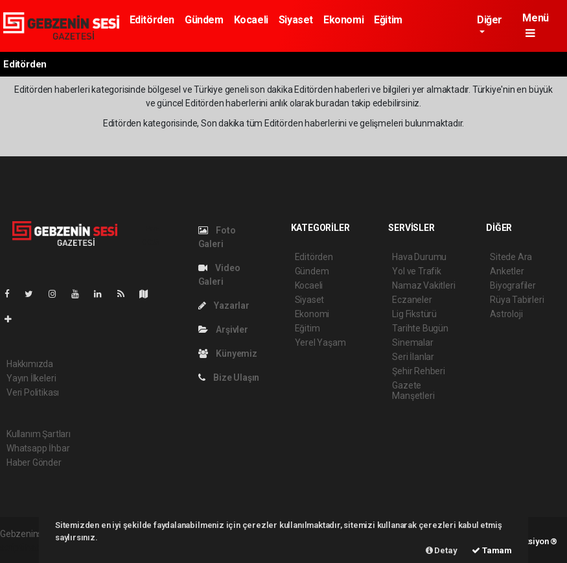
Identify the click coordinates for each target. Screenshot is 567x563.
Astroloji (506, 314)
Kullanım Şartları (38, 434)
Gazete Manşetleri (413, 390)
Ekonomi (343, 20)
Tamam (492, 550)
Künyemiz (227, 353)
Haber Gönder (34, 462)
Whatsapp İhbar (37, 448)
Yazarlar (223, 305)
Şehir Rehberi (418, 371)
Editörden (152, 20)
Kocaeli (251, 20)
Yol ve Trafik (416, 271)
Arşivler (223, 329)
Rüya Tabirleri (517, 299)
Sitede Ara (511, 257)
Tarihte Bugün (420, 328)
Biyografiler (513, 285)
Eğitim (388, 20)
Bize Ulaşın (229, 377)
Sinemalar (412, 342)
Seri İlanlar (413, 357)
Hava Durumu (419, 257)
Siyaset (296, 20)
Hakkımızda (29, 364)
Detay (441, 550)
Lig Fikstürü (414, 314)
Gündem (204, 20)
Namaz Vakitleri (423, 285)
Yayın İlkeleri (31, 378)
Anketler (507, 271)
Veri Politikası (32, 392)
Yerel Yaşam (320, 342)
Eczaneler (412, 299)
